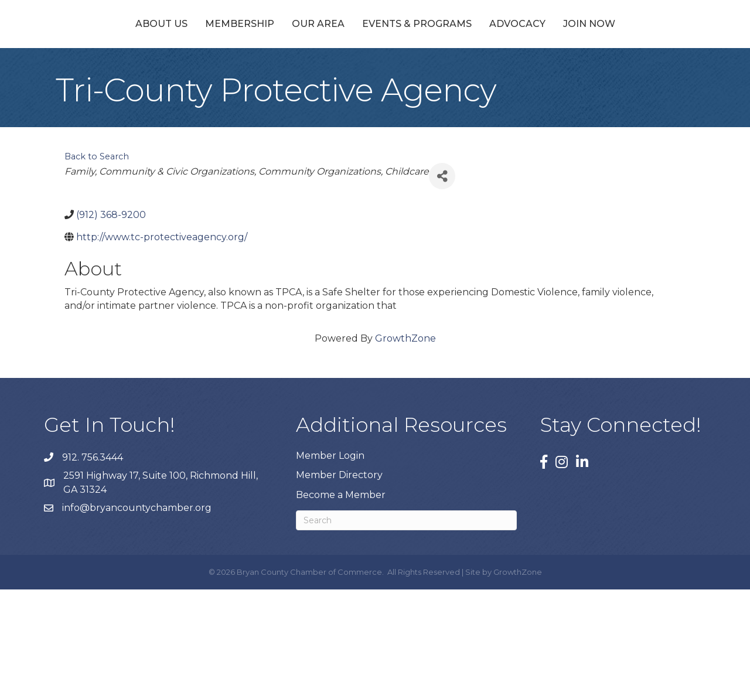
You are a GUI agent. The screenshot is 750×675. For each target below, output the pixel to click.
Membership (179, 65)
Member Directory (339, 560)
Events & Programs (476, 65)
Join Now (649, 65)
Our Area (257, 65)
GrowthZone (405, 423)
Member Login (330, 541)
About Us (101, 65)
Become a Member (341, 579)
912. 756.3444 (92, 542)
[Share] (442, 261)
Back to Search (96, 242)
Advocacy (577, 65)
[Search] (406, 605)
